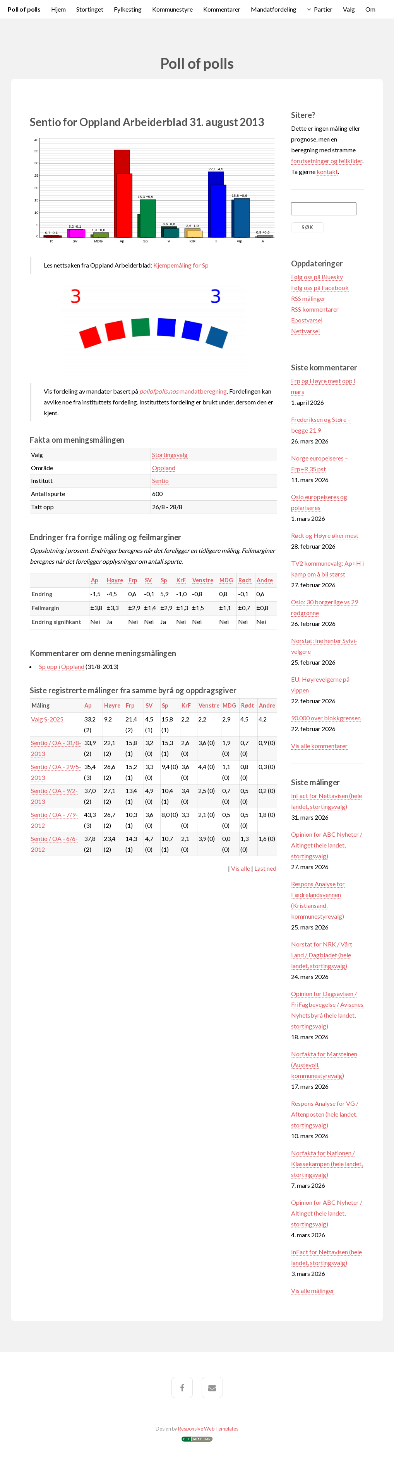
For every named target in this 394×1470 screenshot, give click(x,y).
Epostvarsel (306, 320)
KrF (181, 580)
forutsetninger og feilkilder (326, 160)
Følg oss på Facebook (320, 287)
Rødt (245, 580)
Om (370, 9)
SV (148, 580)
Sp (164, 580)
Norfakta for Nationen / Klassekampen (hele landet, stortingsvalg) (327, 1163)
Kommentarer (221, 9)
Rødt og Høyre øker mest (324, 535)
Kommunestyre (172, 9)
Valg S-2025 (47, 719)
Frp (132, 580)
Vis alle (240, 868)
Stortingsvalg (170, 454)
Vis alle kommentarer (319, 745)
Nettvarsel (305, 330)
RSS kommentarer (315, 309)
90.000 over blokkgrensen (326, 717)
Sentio (160, 480)
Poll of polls (24, 9)
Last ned (265, 868)
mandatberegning (183, 391)
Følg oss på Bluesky (317, 276)
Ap (94, 580)
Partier (323, 9)
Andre (265, 580)
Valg (349, 9)
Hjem (58, 9)
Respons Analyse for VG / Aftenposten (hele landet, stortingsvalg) (324, 1114)
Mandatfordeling (273, 9)
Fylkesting (128, 9)
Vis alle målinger (312, 1290)
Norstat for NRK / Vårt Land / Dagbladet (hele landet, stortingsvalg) (321, 954)
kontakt (327, 171)
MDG (226, 580)
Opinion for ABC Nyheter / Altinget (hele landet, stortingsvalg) (326, 844)
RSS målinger (308, 298)
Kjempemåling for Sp (181, 265)
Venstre (202, 580)
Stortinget (89, 9)
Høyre (115, 580)
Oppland (163, 467)
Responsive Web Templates (208, 1429)
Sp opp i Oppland (61, 666)
